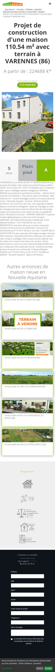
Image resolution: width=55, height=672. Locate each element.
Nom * (13, 590)
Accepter (48, 668)
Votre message (16, 627)
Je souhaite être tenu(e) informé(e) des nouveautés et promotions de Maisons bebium (29, 641)
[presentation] (29, 651)
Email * (13, 599)
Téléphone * (15, 618)
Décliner (40, 668)
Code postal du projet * (19, 609)
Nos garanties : (27, 471)
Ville (12, 581)
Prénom (14, 572)
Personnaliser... (7, 668)
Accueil (20, 10)
